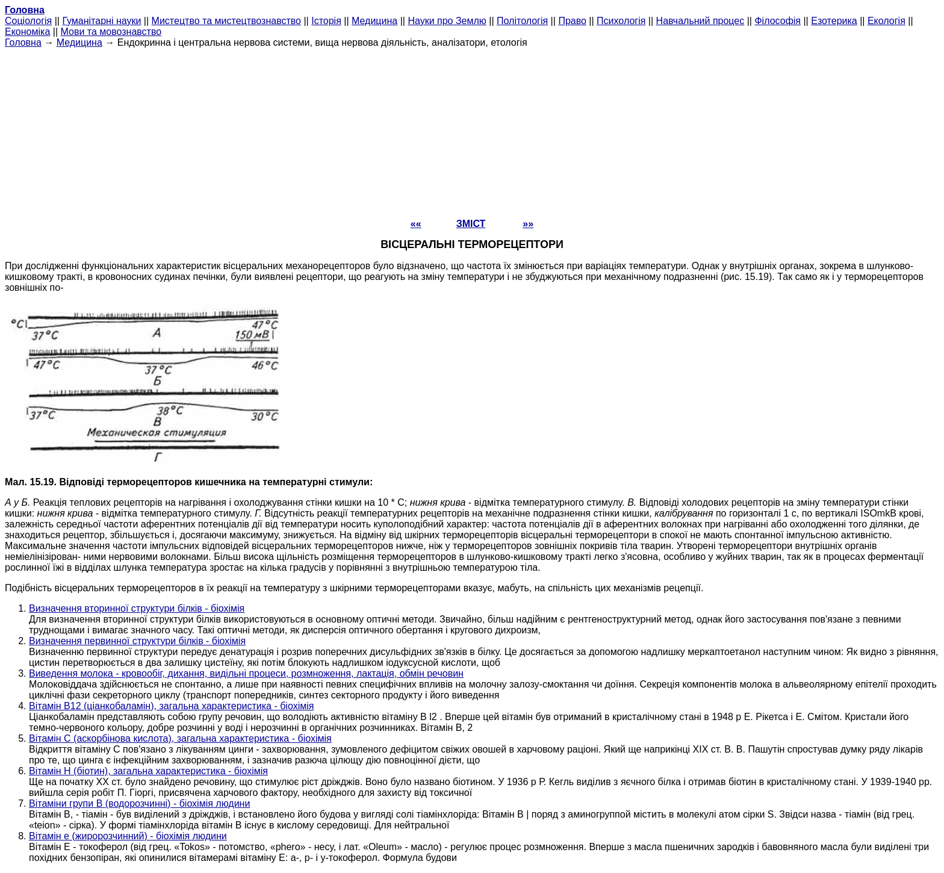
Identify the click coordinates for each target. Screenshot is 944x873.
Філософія (777, 21)
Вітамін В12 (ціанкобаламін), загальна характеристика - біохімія (171, 706)
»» (528, 224)
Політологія (522, 21)
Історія (326, 21)
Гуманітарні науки (101, 21)
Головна (23, 42)
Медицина (374, 21)
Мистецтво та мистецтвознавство (226, 21)
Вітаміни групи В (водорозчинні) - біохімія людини (139, 803)
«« (416, 224)
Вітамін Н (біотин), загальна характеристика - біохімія (148, 771)
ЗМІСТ (471, 224)
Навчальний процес (700, 21)
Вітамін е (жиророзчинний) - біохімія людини (128, 836)
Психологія (621, 21)
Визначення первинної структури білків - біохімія (137, 641)
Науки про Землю (447, 21)
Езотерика (834, 21)
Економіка (27, 31)
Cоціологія (28, 21)
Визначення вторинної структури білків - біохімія (136, 608)
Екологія (886, 21)
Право (572, 21)
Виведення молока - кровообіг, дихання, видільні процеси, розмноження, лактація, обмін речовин (246, 673)
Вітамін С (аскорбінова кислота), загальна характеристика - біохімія (180, 738)
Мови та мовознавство (111, 31)
